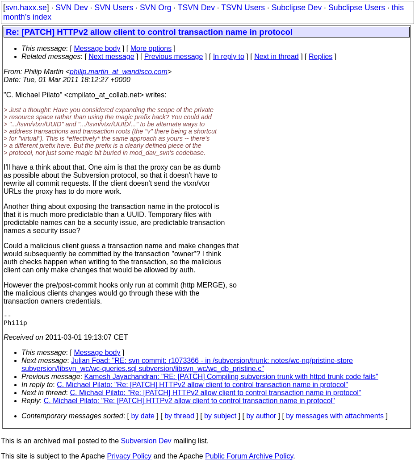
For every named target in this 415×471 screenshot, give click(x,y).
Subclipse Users (356, 7)
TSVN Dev (196, 7)
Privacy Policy (129, 459)
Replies (320, 56)
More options (151, 48)
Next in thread (276, 56)
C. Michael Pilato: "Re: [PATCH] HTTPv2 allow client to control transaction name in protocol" (202, 388)
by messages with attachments (335, 419)
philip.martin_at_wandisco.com (119, 71)
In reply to (228, 56)
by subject (220, 419)
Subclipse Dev (297, 7)
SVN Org (155, 7)
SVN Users (113, 7)
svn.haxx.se (26, 7)
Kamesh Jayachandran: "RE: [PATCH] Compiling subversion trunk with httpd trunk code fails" (231, 380)
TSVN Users (243, 7)
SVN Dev (71, 7)
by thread (179, 419)
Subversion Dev (146, 444)
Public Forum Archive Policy (249, 459)
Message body (97, 48)
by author (261, 419)
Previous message (173, 56)
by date (142, 419)
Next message (111, 56)
